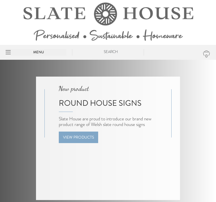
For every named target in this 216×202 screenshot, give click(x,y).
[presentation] (7, 140)
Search (111, 51)
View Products (78, 137)
